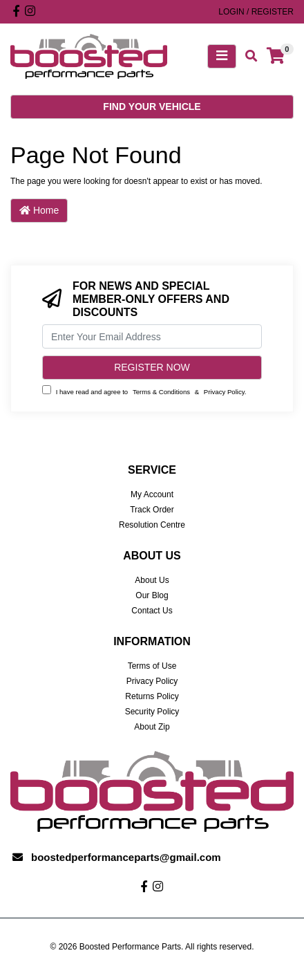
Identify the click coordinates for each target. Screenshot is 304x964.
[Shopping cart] (276, 56)
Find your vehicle (151, 106)
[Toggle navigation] (221, 56)
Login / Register (256, 12)
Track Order (152, 510)
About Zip (151, 727)
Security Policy (152, 711)
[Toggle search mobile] (247, 56)
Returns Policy (151, 696)
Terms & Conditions (161, 392)
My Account (152, 494)
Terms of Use (152, 666)
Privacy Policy (224, 392)
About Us (152, 580)
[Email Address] (152, 336)
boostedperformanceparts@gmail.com (126, 857)
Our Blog (151, 595)
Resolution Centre (152, 525)
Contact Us (151, 610)
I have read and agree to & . (144, 390)
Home (39, 210)
